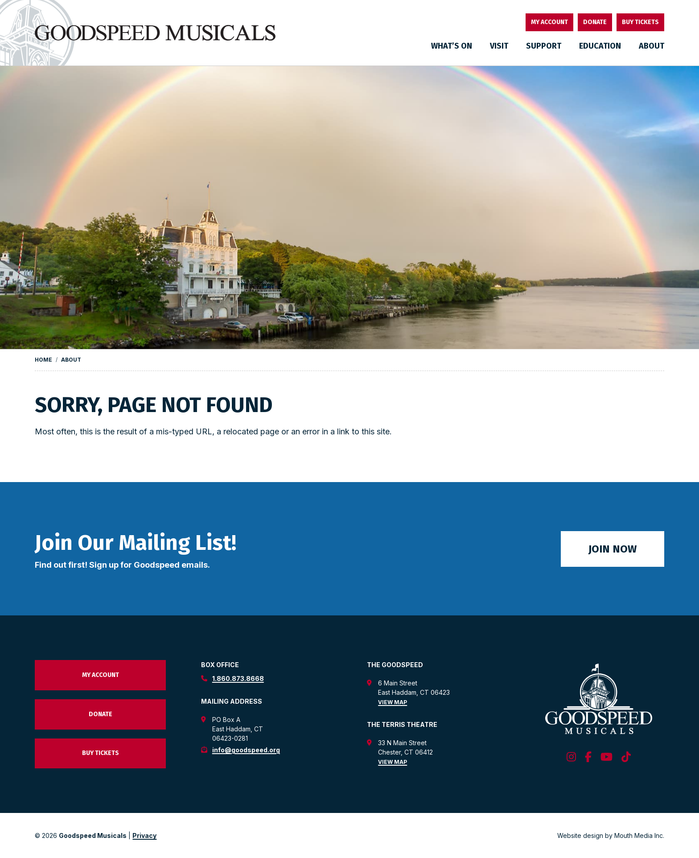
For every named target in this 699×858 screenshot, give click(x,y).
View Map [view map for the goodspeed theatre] (392, 702)
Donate (595, 22)
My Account (549, 22)
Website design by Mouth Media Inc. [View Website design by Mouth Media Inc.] (610, 835)
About (71, 359)
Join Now (612, 549)
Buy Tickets (640, 22)
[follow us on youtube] (606, 757)
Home (43, 359)
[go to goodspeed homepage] (155, 33)
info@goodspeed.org (246, 750)
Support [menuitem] (543, 46)
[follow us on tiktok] (626, 757)
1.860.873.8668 (238, 678)
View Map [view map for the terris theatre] (392, 762)
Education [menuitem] (600, 46)
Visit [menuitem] (499, 46)
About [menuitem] (651, 46)
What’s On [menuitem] (451, 46)
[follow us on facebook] (588, 757)
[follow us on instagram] (571, 757)
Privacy (144, 835)
